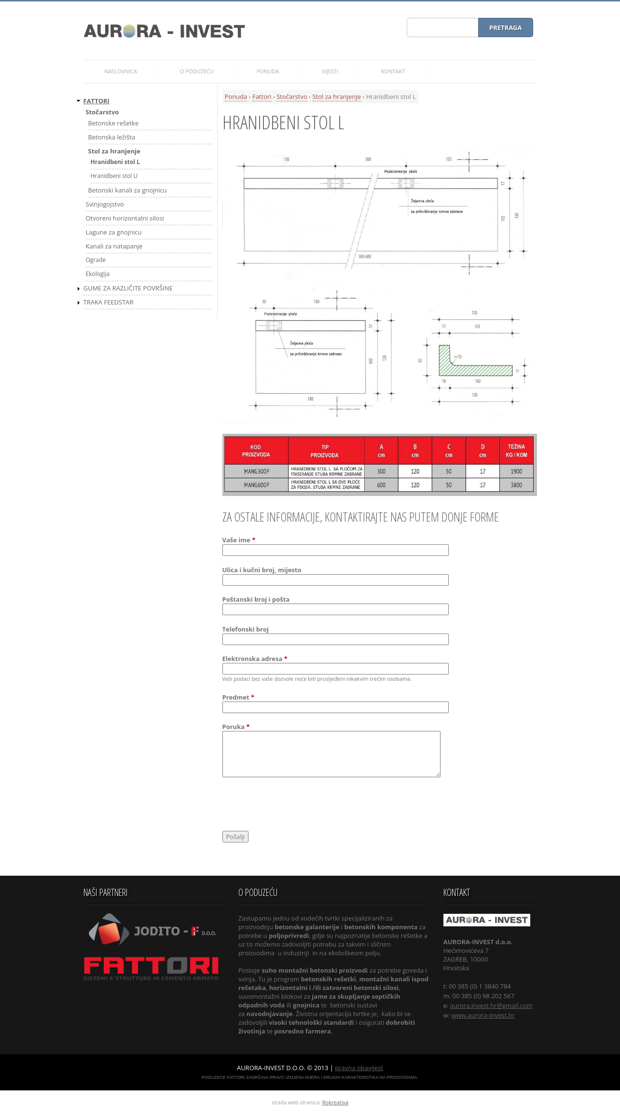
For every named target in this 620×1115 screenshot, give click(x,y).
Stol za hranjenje (336, 96)
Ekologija (98, 274)
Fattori (262, 96)
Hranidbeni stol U (114, 176)
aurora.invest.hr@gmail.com (491, 1005)
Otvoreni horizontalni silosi (125, 218)
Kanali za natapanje (114, 246)
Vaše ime (239, 540)
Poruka (236, 726)
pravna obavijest (359, 1067)
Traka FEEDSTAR (108, 302)
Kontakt (393, 71)
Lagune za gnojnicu (114, 232)
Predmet (238, 697)
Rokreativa (335, 1102)
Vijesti (330, 71)
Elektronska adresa (255, 658)
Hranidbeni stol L (115, 162)
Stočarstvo (291, 96)
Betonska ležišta (112, 137)
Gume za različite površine (128, 288)
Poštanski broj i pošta (256, 599)
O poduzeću (197, 71)
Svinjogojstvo (105, 204)
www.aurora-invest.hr (483, 1015)
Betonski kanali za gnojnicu (127, 190)
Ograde (96, 260)
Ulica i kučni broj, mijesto (262, 569)
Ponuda (236, 96)
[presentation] (295, 806)
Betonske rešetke (113, 123)
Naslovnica (121, 71)
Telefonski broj (245, 629)
